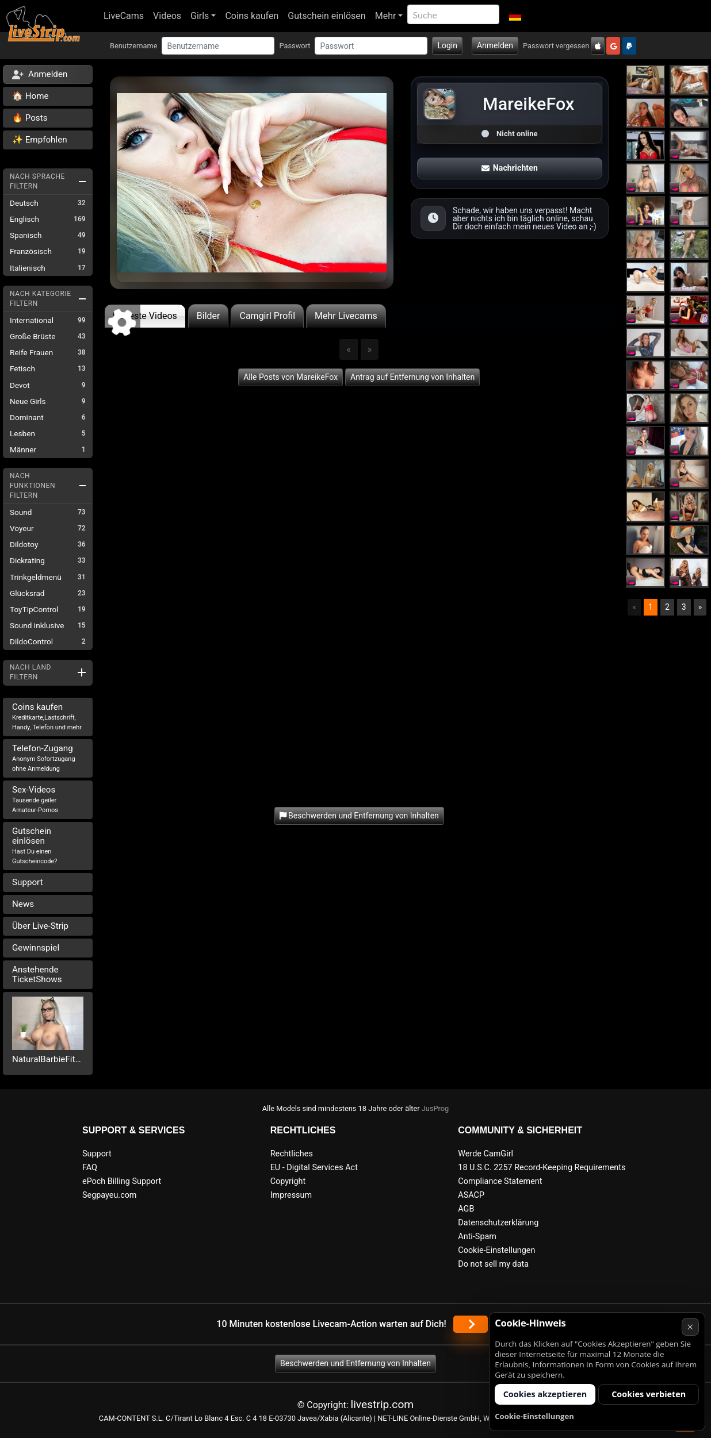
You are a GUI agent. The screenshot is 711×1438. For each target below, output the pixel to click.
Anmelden (495, 45)
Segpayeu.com (109, 1195)
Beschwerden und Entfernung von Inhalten (355, 1363)
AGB (466, 1209)
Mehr (385, 15)
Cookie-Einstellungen (496, 1250)
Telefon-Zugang (43, 757)
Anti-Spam (477, 1236)
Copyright (287, 1181)
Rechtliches (291, 1154)
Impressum (291, 1195)
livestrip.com (382, 1404)
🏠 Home (30, 96)
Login (447, 45)
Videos (167, 15)
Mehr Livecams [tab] (346, 315)
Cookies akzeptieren (545, 1394)
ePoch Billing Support (121, 1181)
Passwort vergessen (556, 45)
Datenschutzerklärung (498, 1223)
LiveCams (124, 15)
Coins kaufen (251, 15)
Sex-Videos (35, 799)
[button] (514, 16)
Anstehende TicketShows (37, 974)
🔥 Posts (29, 118)
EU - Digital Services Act (314, 1167)
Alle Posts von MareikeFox (290, 377)
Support (27, 882)
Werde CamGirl (485, 1154)
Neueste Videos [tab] (145, 315)
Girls (199, 15)
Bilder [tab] (208, 315)
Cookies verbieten (648, 1394)
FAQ (89, 1167)
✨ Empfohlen (39, 139)
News (23, 904)
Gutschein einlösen (326, 15)
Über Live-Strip (40, 926)
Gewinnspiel (35, 948)
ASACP (471, 1195)
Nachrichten (509, 167)
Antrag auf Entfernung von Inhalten (412, 377)
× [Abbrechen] (690, 1327)
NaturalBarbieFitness (47, 1059)
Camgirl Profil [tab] (267, 315)
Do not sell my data (493, 1264)
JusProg (435, 1108)
